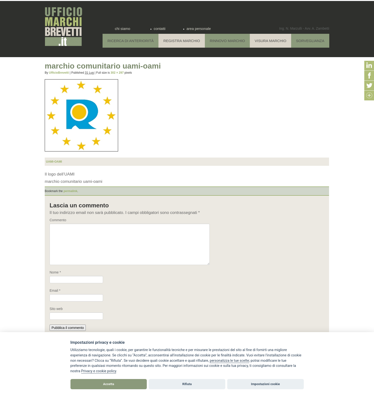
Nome (55, 272)
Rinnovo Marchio (227, 41)
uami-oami (54, 161)
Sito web (56, 309)
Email (55, 290)
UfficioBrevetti (59, 72)
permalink (70, 191)
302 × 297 (117, 72)
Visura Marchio (270, 41)
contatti (159, 28)
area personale (199, 28)
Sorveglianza (310, 41)
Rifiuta (186, 384)
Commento (58, 220)
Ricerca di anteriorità (130, 41)
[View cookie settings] (229, 361)
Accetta (108, 384)
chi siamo (122, 28)
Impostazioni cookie (265, 384)
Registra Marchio (181, 41)
